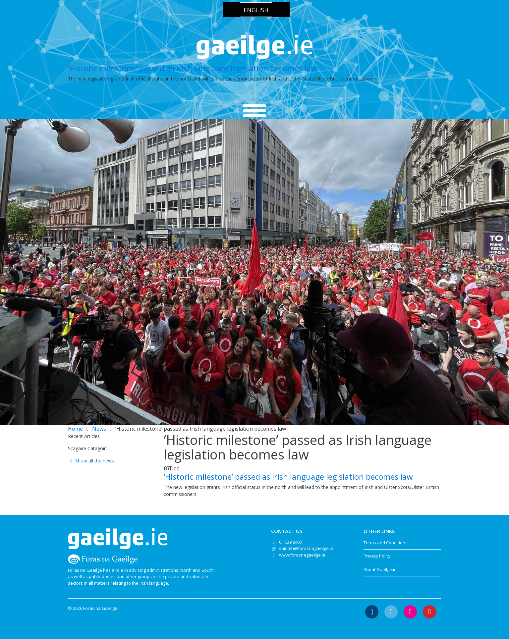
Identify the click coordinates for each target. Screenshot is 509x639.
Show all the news (91, 460)
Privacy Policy (377, 556)
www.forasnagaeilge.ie (302, 555)
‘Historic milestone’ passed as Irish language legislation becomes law (192, 68)
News (99, 428)
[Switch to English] (256, 9)
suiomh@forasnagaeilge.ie (306, 548)
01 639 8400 (290, 542)
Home (75, 428)
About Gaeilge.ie (380, 569)
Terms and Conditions (386, 543)
